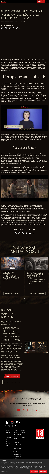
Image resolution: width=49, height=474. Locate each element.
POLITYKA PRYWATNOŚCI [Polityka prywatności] (17, 435)
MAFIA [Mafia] (23, 435)
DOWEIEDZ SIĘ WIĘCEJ (12, 294)
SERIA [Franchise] (23, 442)
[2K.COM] (7, 424)
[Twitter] (36, 412)
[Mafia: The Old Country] (4, 2)
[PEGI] (40, 436)
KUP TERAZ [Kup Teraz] (40, 1)
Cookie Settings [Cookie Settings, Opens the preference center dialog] (4, 471)
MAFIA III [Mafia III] (24, 439)
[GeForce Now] (19, 424)
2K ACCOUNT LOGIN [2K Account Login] (8, 445)
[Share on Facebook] (13, 28)
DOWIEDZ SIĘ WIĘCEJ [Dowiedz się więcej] (12, 383)
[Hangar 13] (12, 424)
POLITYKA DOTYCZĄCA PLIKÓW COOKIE (17, 445)
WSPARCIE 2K (8, 440)
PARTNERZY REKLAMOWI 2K (17, 450)
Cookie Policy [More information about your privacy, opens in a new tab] (25, 468)
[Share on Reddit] (2, 28)
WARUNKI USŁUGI (16, 440)
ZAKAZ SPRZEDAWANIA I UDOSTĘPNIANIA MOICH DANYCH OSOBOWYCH (17, 457)
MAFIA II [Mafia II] (24, 437)
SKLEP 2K (8, 437)
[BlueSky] (17, 28)
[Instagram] (23, 412)
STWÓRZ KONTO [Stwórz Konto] (12, 376)
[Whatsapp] (6, 28)
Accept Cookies (34, 471)
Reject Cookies (43, 471)
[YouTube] (18, 412)
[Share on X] (10, 28)
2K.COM (8, 435)
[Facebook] (32, 412)
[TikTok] (27, 412)
